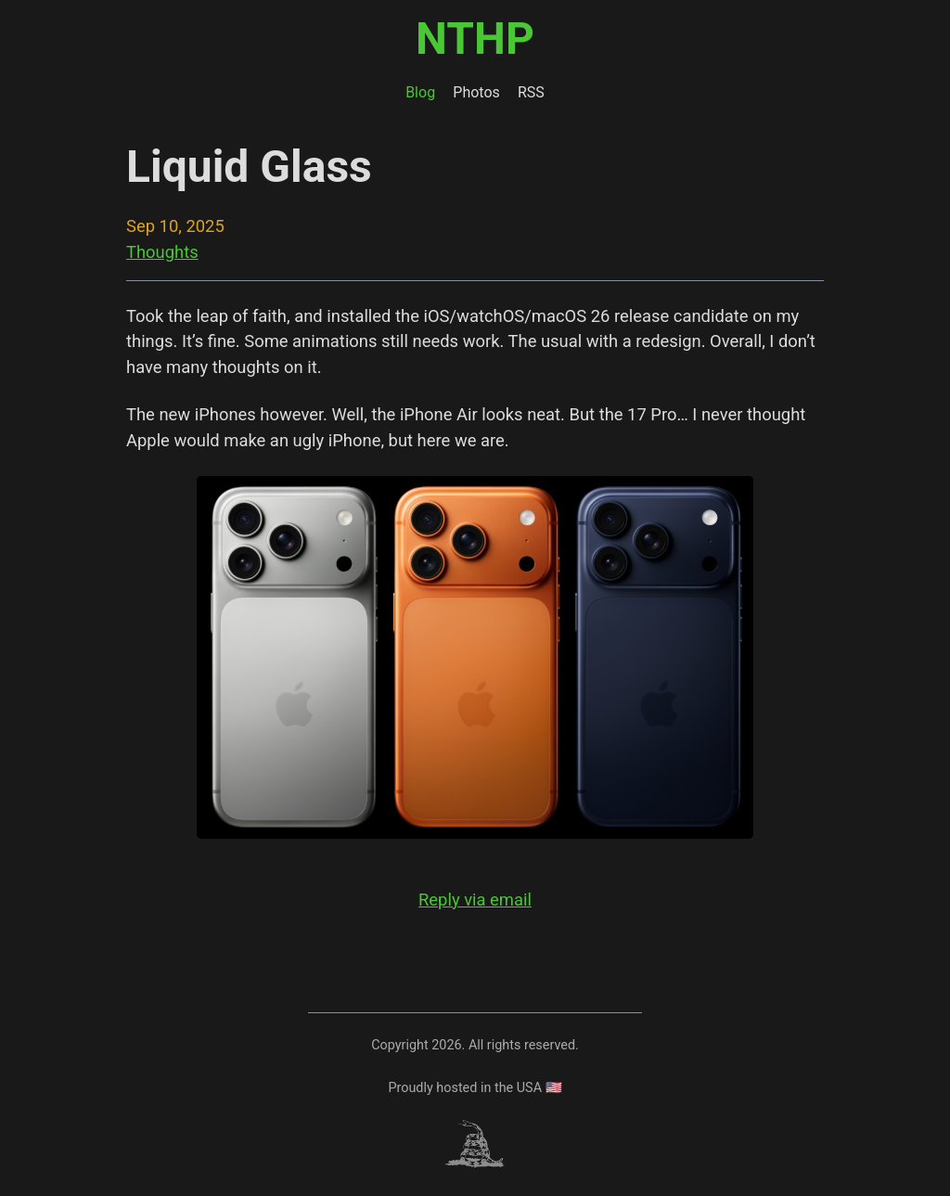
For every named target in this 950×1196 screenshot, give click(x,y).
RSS (531, 92)
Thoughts (162, 252)
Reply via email (475, 899)
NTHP (475, 38)
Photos (476, 92)
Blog (420, 92)
